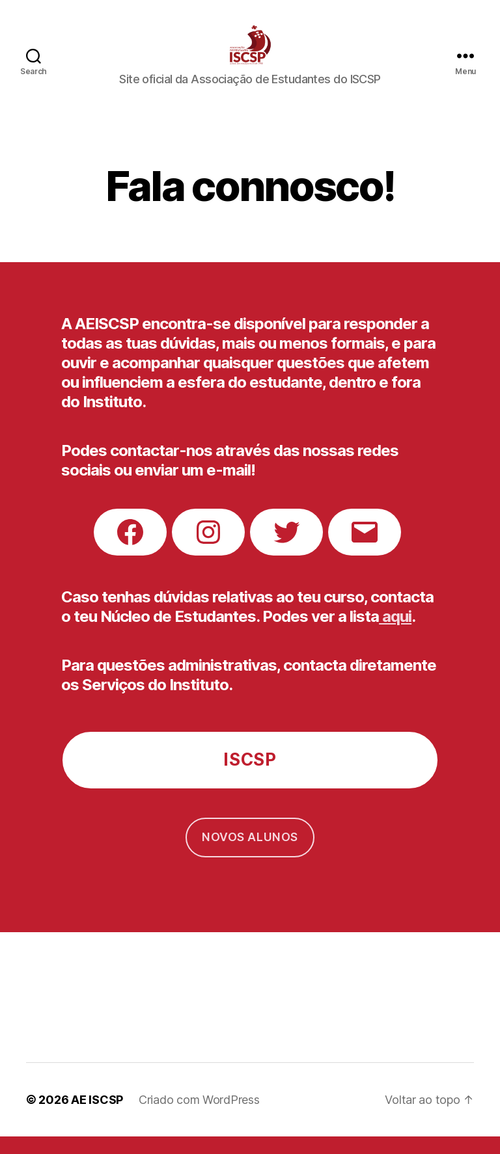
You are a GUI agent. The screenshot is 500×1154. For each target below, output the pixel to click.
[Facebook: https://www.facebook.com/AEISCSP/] (130, 549)
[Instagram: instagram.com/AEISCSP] (208, 549)
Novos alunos (250, 854)
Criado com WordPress (199, 1117)
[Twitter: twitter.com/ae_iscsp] (286, 549)
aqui (395, 633)
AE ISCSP (97, 1117)
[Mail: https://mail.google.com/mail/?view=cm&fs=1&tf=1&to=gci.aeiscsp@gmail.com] (364, 549)
